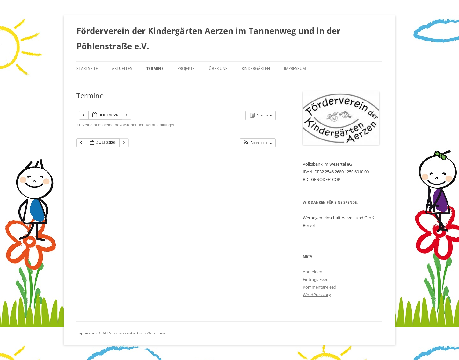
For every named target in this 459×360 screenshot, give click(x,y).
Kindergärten (256, 68)
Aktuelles (122, 68)
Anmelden (312, 271)
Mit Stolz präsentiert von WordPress (134, 333)
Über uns (218, 68)
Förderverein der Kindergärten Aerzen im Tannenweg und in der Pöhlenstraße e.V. (208, 38)
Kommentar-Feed (319, 287)
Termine (155, 68)
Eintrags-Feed (316, 279)
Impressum (295, 68)
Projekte (186, 68)
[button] (257, 143)
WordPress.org (317, 294)
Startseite (87, 68)
